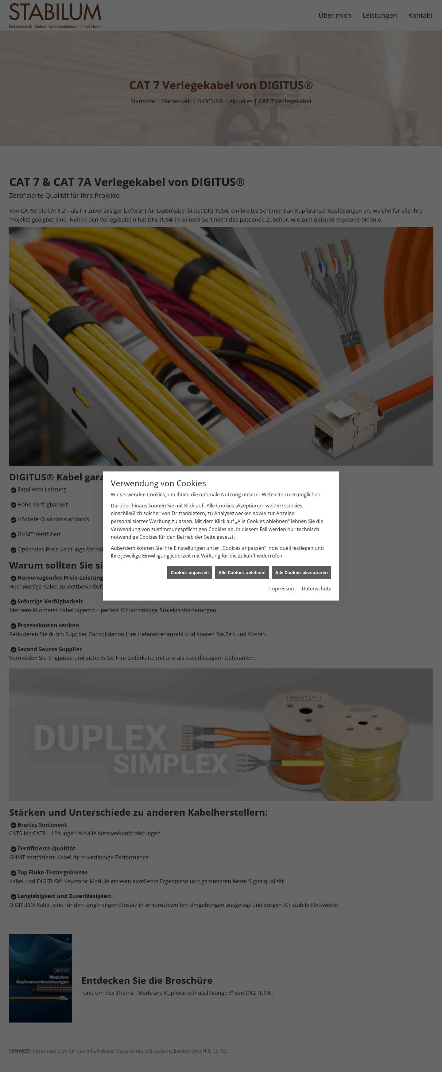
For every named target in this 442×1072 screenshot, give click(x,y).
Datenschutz (316, 439)
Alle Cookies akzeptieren (301, 422)
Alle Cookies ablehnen (242, 422)
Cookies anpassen (190, 422)
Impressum (282, 439)
